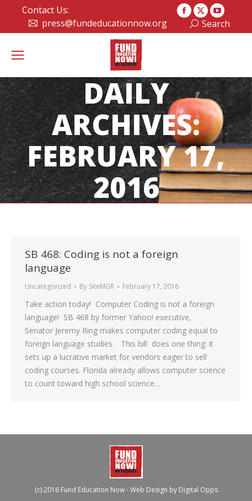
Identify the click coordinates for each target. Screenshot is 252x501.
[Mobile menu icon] (17, 55)
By (96, 286)
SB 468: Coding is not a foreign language (101, 261)
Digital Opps (198, 489)
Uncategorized (48, 286)
